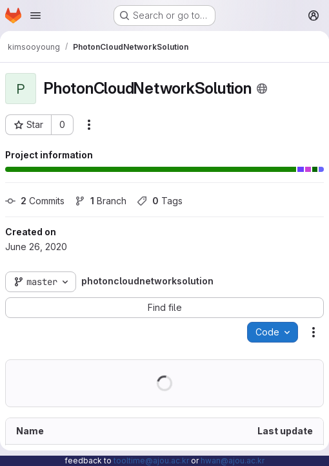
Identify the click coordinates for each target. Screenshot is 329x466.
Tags (160, 200)
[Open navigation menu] (35, 15)
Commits (35, 200)
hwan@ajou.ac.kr (232, 460)
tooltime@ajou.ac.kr (151, 460)
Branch (100, 200)
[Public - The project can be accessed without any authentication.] (262, 88)
